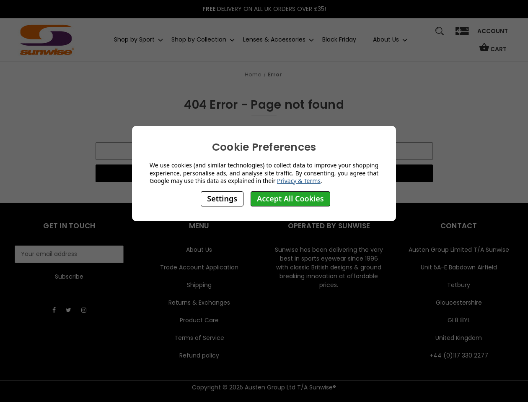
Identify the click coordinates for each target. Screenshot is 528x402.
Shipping (199, 285)
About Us (386, 39)
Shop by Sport (134, 39)
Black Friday (339, 39)
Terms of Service (199, 338)
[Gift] (462, 35)
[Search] (439, 35)
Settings (222, 198)
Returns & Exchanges (199, 302)
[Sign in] (492, 34)
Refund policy (199, 355)
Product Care (199, 320)
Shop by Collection (198, 39)
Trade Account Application (199, 267)
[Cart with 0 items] (493, 51)
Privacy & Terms (299, 181)
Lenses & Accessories (274, 39)
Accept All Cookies (290, 198)
